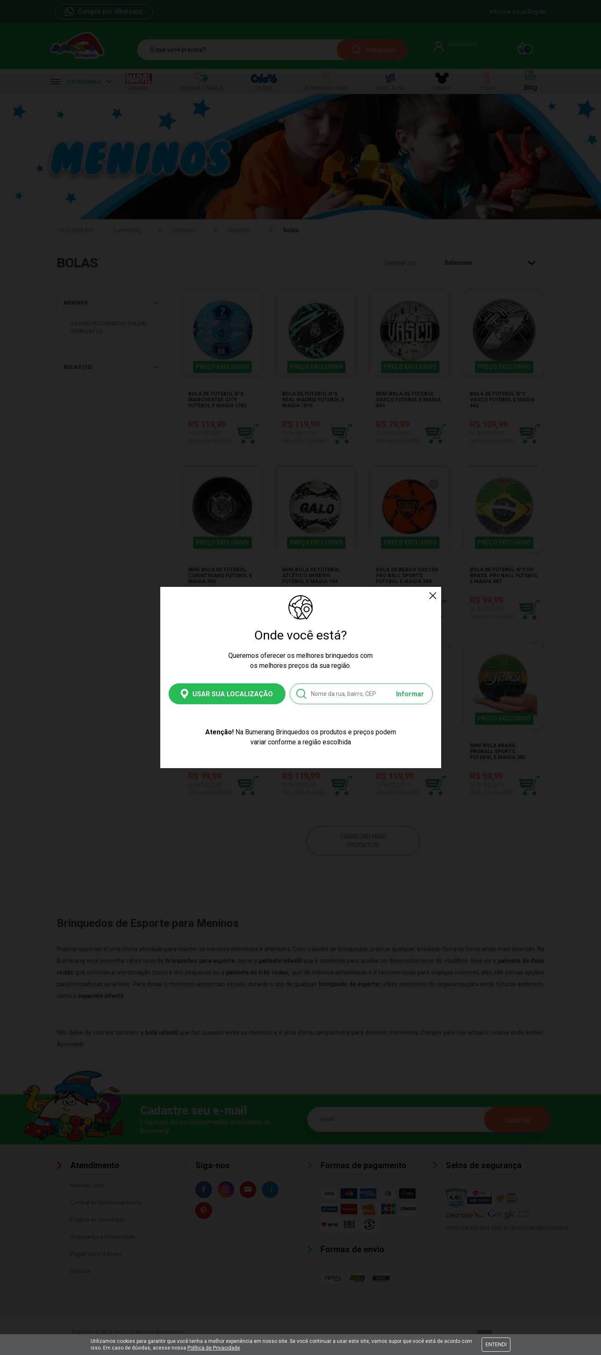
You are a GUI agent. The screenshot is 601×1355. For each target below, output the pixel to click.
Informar (410, 694)
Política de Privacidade (213, 1348)
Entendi (496, 1344)
